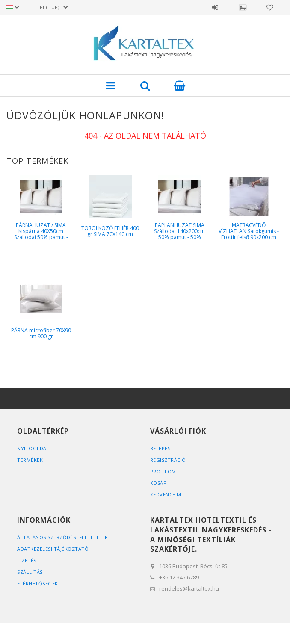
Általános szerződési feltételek (62, 537)
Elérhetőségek (37, 583)
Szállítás (30, 572)
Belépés (215, 7)
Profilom (163, 471)
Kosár (158, 483)
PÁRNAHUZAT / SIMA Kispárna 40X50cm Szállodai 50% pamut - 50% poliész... (41, 234)
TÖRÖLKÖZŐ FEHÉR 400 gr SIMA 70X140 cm (110, 231)
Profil (242, 7)
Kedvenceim (165, 494)
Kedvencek (270, 7)
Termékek (30, 460)
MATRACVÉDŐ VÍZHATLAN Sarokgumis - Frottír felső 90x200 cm (249, 231)
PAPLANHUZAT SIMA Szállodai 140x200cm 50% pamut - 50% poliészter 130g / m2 (179, 234)
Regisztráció (168, 460)
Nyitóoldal (33, 448)
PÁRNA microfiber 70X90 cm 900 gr (41, 333)
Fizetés (26, 560)
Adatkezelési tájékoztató (53, 549)
